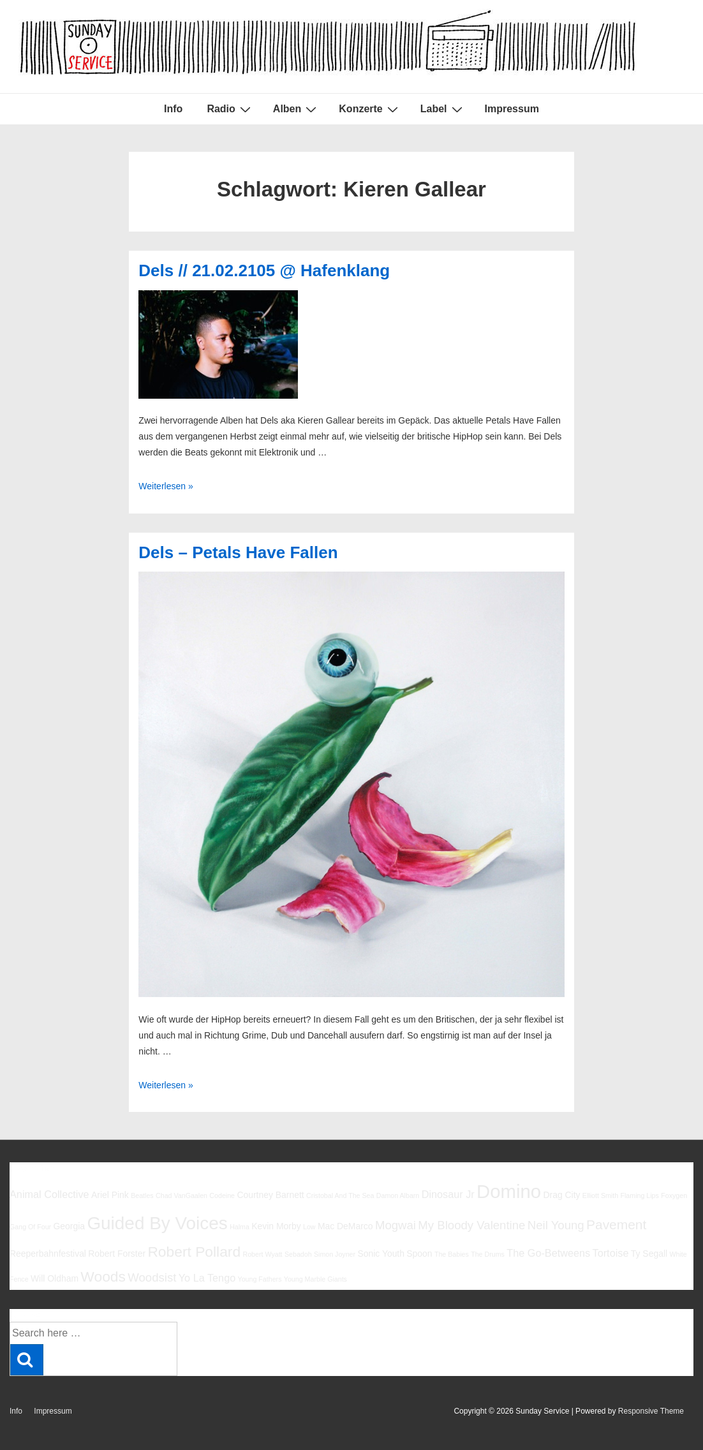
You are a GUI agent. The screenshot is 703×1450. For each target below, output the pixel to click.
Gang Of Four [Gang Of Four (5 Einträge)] (30, 1227)
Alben (296, 109)
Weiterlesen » (165, 486)
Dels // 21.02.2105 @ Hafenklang (264, 270)
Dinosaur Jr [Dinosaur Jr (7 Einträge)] (448, 1194)
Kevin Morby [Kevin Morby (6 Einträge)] (275, 1226)
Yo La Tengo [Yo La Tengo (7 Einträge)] (207, 1278)
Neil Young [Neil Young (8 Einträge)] (556, 1225)
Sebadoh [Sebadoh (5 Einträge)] (298, 1254)
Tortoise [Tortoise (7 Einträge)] (611, 1253)
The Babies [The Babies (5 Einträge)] (451, 1254)
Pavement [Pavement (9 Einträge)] (616, 1224)
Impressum (512, 108)
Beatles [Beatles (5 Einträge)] (142, 1195)
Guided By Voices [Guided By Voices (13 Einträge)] (157, 1223)
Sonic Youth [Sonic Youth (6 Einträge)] (380, 1253)
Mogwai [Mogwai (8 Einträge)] (395, 1225)
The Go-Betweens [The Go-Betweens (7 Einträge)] (548, 1253)
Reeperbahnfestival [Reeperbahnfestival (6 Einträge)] (48, 1253)
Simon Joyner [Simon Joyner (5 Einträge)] (334, 1254)
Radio (230, 109)
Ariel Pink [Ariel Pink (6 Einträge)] (110, 1195)
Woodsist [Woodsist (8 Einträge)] (152, 1277)
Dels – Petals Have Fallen (237, 552)
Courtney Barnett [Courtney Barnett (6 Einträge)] (270, 1195)
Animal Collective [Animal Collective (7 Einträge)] (49, 1194)
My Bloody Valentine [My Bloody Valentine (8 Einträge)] (471, 1225)
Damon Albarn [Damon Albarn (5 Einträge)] (398, 1195)
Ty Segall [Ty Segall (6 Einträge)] (649, 1253)
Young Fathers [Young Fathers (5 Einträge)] (260, 1279)
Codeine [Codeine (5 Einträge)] (222, 1195)
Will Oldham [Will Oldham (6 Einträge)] (54, 1278)
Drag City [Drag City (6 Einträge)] (561, 1195)
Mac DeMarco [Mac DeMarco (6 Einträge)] (345, 1226)
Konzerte (370, 109)
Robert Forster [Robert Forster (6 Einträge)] (116, 1253)
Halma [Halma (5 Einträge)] (239, 1227)
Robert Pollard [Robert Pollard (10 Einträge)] (194, 1251)
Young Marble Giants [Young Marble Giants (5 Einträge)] (315, 1279)
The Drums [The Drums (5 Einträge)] (488, 1254)
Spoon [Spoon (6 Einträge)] (419, 1253)
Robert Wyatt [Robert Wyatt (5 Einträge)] (262, 1254)
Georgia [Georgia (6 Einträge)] (69, 1226)
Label (443, 109)
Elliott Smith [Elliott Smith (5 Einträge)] (600, 1195)
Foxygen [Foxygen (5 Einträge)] (674, 1195)
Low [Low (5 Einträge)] (309, 1227)
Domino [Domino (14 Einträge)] (509, 1191)
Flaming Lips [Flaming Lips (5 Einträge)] (639, 1195)
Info (173, 108)
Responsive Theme (651, 1411)
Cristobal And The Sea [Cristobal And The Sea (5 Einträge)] (340, 1195)
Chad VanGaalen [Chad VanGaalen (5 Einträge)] (181, 1195)
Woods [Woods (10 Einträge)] (103, 1276)
